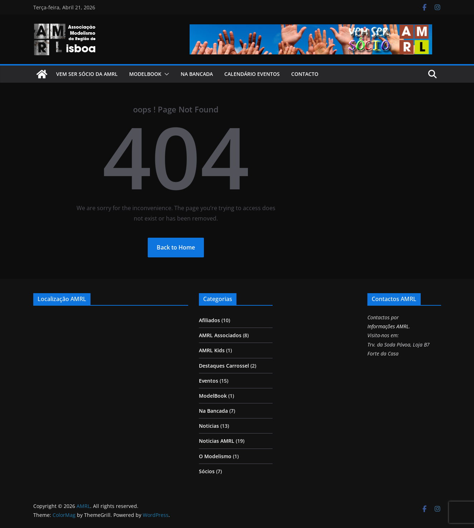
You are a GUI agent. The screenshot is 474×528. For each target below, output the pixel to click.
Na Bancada (197, 74)
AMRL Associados (220, 335)
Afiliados (209, 320)
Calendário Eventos (252, 74)
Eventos (208, 380)
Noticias (209, 425)
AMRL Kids (212, 350)
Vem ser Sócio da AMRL (87, 74)
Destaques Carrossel (224, 365)
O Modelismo (215, 456)
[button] (165, 74)
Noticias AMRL (216, 440)
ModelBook (145, 74)
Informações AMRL (388, 326)
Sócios (207, 471)
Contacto (304, 74)
